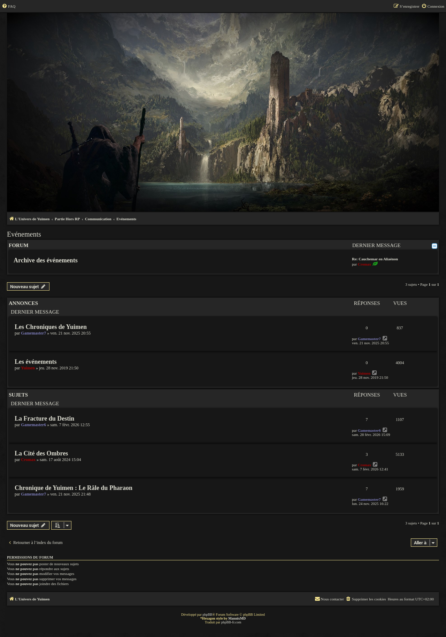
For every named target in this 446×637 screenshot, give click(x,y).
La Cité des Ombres (41, 453)
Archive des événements (46, 260)
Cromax (364, 264)
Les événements (35, 361)
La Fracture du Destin (44, 418)
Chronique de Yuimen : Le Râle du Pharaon (73, 487)
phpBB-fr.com (231, 622)
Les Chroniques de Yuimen (51, 326)
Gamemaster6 (33, 424)
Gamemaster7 (33, 333)
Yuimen (28, 368)
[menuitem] (8, 6)
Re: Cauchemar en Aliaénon (375, 259)
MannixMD (237, 618)
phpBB (207, 614)
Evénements (24, 234)
